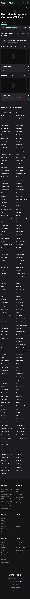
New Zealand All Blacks (5, 509)
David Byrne (19, 186)
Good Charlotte (5, 238)
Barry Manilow (20, 135)
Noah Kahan (19, 354)
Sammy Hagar (5, 399)
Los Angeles (4, 518)
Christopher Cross (21, 173)
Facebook (18, 526)
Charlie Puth (19, 167)
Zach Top (3, 473)
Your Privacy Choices (13, 581)
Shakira (18, 402)
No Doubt (3, 354)
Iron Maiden (19, 257)
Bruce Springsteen (21, 157)
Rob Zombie (19, 383)
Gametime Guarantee (22, 545)
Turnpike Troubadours (7, 454)
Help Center (19, 542)
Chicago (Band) (5, 170)
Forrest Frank (4, 225)
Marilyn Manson (5, 328)
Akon (2, 115)
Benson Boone (5, 138)
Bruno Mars (4, 160)
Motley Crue (19, 341)
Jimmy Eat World (20, 273)
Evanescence (20, 215)
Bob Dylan (19, 141)
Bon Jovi (3, 144)
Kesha (18, 293)
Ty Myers (18, 454)
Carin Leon (19, 164)
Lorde (17, 312)
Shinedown (4, 406)
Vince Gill (3, 460)
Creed (3, 180)
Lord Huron (4, 312)
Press (2, 550)
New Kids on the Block (22, 351)
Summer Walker (5, 422)
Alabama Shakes (20, 115)
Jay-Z (2, 270)
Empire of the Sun (6, 209)
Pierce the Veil (5, 370)
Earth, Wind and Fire (21, 199)
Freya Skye (19, 225)
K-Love (18, 283)
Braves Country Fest (6, 151)
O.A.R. (2, 357)
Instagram (18, 521)
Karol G (3, 289)
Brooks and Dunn (5, 157)
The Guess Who (20, 435)
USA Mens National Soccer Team (6, 495)
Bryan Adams (19, 160)
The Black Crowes (6, 431)
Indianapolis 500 (6, 505)
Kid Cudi (18, 296)
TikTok (17, 518)
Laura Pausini (19, 302)
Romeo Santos (5, 389)
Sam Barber (19, 396)
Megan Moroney (20, 331)
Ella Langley (4, 206)
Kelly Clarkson (20, 289)
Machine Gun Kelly (21, 322)
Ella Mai (18, 206)
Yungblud (18, 467)
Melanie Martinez (5, 335)
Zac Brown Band (5, 470)
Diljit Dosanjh (4, 193)
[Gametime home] (8, 3)
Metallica (18, 335)
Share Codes (19, 550)
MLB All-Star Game (6, 492)
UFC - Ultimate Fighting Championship (7, 502)
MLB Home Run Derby (7, 498)
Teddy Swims (19, 425)
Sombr (18, 412)
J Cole (3, 260)
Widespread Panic (6, 464)
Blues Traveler (5, 141)
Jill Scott (3, 273)
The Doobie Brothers (6, 435)
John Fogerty (19, 276)
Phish (17, 367)
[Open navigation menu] (28, 2)
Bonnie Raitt (19, 144)
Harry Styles (4, 254)
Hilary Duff (4, 257)
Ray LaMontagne (20, 376)
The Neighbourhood (6, 438)
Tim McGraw (4, 444)
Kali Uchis (3, 286)
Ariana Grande (5, 125)
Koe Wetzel (19, 299)
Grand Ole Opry (20, 241)
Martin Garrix (19, 328)
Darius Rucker (20, 183)
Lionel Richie (4, 309)
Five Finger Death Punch (7, 218)
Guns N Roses (20, 247)
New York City (5, 528)
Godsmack (4, 235)
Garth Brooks (19, 228)
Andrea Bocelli (20, 122)
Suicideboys (19, 418)
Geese (3, 231)
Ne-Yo (3, 351)
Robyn (3, 386)
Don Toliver (19, 196)
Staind (3, 415)
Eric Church (19, 212)
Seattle (3, 523)
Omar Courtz (19, 360)
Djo (17, 193)
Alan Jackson (4, 118)
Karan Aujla (19, 286)
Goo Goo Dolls (20, 235)
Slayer (18, 409)
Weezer (18, 460)
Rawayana (4, 376)
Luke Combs (4, 318)
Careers (3, 547)
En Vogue (18, 209)
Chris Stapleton (5, 173)
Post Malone (4, 373)
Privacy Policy (15, 584)
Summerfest (19, 422)
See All (24, 46)
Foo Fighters (19, 222)
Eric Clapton (4, 215)
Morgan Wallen (20, 338)
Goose (18, 238)
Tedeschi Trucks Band (7, 428)
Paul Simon (19, 364)
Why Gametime (5, 562)
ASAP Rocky (19, 125)
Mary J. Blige (4, 331)
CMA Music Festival (6, 176)
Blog (2, 545)
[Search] (23, 2)
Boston (3, 534)
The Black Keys (20, 431)
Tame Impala (4, 425)
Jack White (4, 264)
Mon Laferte (4, 338)
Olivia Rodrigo (5, 360)
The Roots (4, 441)
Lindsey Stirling (20, 306)
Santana (18, 399)
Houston (3, 526)
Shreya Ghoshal (20, 406)
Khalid (2, 296)
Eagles (3, 199)
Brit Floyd (18, 154)
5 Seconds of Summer (7, 112)
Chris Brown (19, 170)
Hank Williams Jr (5, 251)
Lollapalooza (19, 309)
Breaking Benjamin (21, 151)
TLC (17, 444)
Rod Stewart (19, 386)
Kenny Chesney (5, 293)
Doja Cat (3, 196)
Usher (17, 457)
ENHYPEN (3, 212)
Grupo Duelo (19, 244)
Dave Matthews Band (6, 186)
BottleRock (4, 147)
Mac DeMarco (5, 322)
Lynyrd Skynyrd (20, 318)
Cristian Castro (20, 180)
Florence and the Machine (23, 218)
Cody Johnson (20, 176)
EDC (17, 202)
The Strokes (19, 441)
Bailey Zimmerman (6, 135)
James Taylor (4, 267)
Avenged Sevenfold (6, 128)
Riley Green (19, 380)
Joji (17, 280)
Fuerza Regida (5, 228)
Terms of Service (15, 587)
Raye (2, 380)
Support (3, 559)
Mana (2, 325)
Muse (2, 347)
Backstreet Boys (5, 131)
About (3, 542)
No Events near (11, 27)
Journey (3, 283)
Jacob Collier (19, 264)
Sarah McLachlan (5, 402)
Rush (17, 393)
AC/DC (18, 112)
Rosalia (18, 389)
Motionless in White (6, 341)
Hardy (18, 251)
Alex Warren (19, 118)
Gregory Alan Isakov (6, 244)
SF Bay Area (4, 521)
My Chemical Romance (22, 347)
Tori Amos (4, 447)
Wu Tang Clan (20, 464)
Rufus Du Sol (4, 393)
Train (17, 447)
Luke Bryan (19, 315)
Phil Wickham (4, 367)
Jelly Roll (18, 270)
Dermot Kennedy (5, 189)
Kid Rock (3, 299)
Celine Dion (4, 167)
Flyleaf (3, 222)
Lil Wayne (3, 306)
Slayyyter (3, 412)
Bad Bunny (19, 131)
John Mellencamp (6, 280)
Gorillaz (3, 241)
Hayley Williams (20, 254)
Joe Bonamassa (5, 276)
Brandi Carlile (19, 147)
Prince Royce (19, 373)
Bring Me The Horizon (7, 154)
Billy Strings (19, 138)
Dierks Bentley (20, 189)
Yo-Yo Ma (3, 467)
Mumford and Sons (21, 344)
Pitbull (17, 370)
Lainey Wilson (5, 302)
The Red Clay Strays (21, 438)
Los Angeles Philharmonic (8, 315)
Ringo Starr (4, 383)
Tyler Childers (5, 457)
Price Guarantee (20, 547)
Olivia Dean (19, 357)
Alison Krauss (4, 122)
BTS (2, 164)
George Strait (19, 231)
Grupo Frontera (5, 247)
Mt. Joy (3, 344)
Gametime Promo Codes (6, 553)
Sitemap (15, 590)
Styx (2, 418)
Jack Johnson (20, 260)
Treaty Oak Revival (6, 451)
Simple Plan (4, 409)
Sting (17, 415)
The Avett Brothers (21, 428)
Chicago (3, 531)
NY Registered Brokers (22, 552)
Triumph (18, 451)
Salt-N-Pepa (4, 396)
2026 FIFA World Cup (7, 489)
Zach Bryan (19, 470)
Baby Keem (19, 128)
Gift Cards (4, 557)
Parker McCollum (5, 364)
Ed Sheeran (4, 202)
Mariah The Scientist (21, 325)
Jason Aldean (20, 267)
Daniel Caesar (5, 183)
